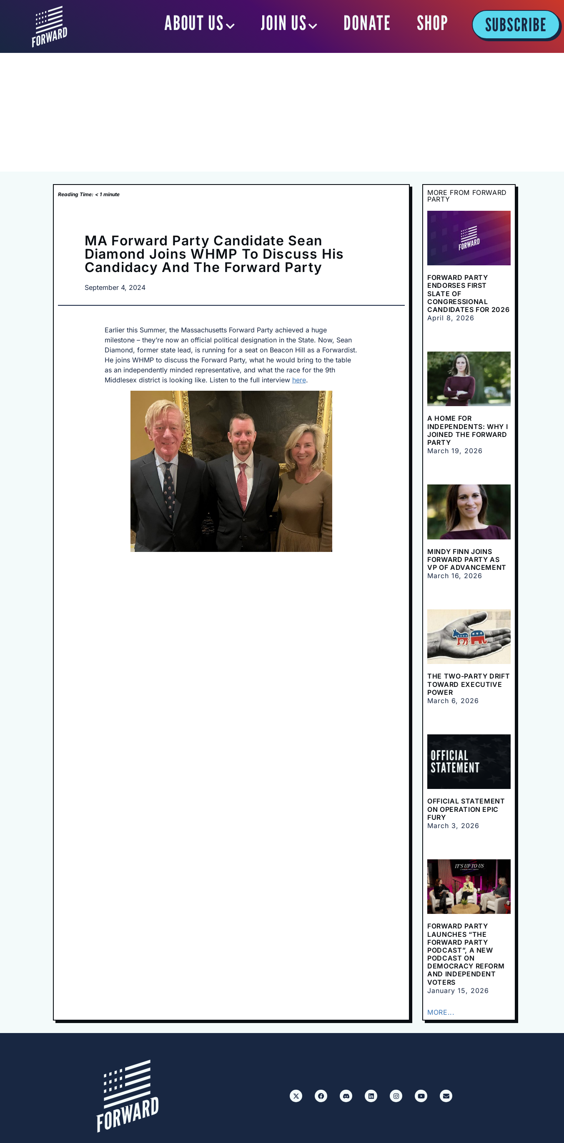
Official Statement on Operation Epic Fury (466, 809)
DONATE (367, 22)
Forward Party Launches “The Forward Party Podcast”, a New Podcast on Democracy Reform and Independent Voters (465, 954)
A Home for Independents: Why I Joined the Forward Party (467, 430)
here (299, 380)
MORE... (440, 1012)
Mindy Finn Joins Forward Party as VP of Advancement (466, 559)
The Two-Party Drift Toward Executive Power (468, 684)
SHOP (433, 22)
